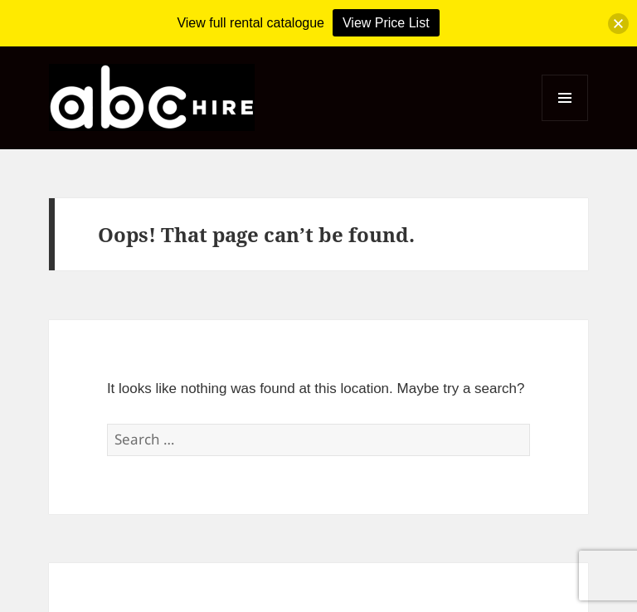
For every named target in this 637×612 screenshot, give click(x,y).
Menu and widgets (565, 120)
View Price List (386, 23)
